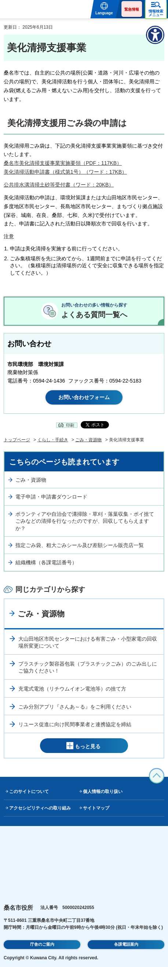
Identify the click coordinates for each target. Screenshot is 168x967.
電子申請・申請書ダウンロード (51, 497)
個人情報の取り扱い (103, 791)
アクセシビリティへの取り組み (40, 808)
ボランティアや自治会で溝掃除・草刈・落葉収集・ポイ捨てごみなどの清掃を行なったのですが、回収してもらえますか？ (84, 521)
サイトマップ (96, 808)
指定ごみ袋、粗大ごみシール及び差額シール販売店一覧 (79, 545)
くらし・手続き (52, 439)
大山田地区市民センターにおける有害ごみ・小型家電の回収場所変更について (87, 642)
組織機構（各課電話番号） (46, 562)
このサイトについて (29, 791)
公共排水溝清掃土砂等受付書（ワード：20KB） (59, 185)
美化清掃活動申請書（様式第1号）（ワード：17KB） (65, 172)
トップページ (17, 439)
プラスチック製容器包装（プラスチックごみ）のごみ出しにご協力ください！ (87, 667)
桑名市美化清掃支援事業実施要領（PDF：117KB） (63, 163)
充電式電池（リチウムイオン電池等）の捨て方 (72, 689)
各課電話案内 (126, 944)
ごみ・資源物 (88, 439)
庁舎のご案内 (42, 944)
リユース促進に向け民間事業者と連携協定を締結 (74, 724)
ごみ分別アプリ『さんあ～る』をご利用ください (74, 707)
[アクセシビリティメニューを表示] (155, 35)
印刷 (70, 425)
